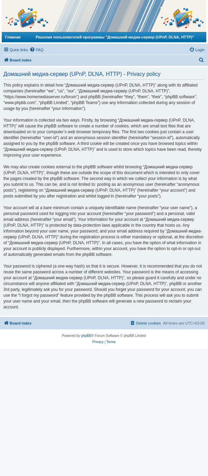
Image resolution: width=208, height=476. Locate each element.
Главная (13, 37)
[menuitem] (36, 50)
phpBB (86, 336)
